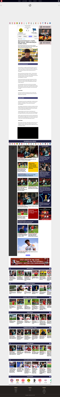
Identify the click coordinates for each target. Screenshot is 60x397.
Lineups (20, 35)
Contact (16, 389)
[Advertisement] (30, 14)
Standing (25, 35)
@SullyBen (23, 37)
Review (35, 35)
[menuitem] (9, 1)
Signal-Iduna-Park (27, 25)
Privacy (30, 389)
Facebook (44, 389)
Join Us (16, 390)
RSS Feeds (44, 390)
